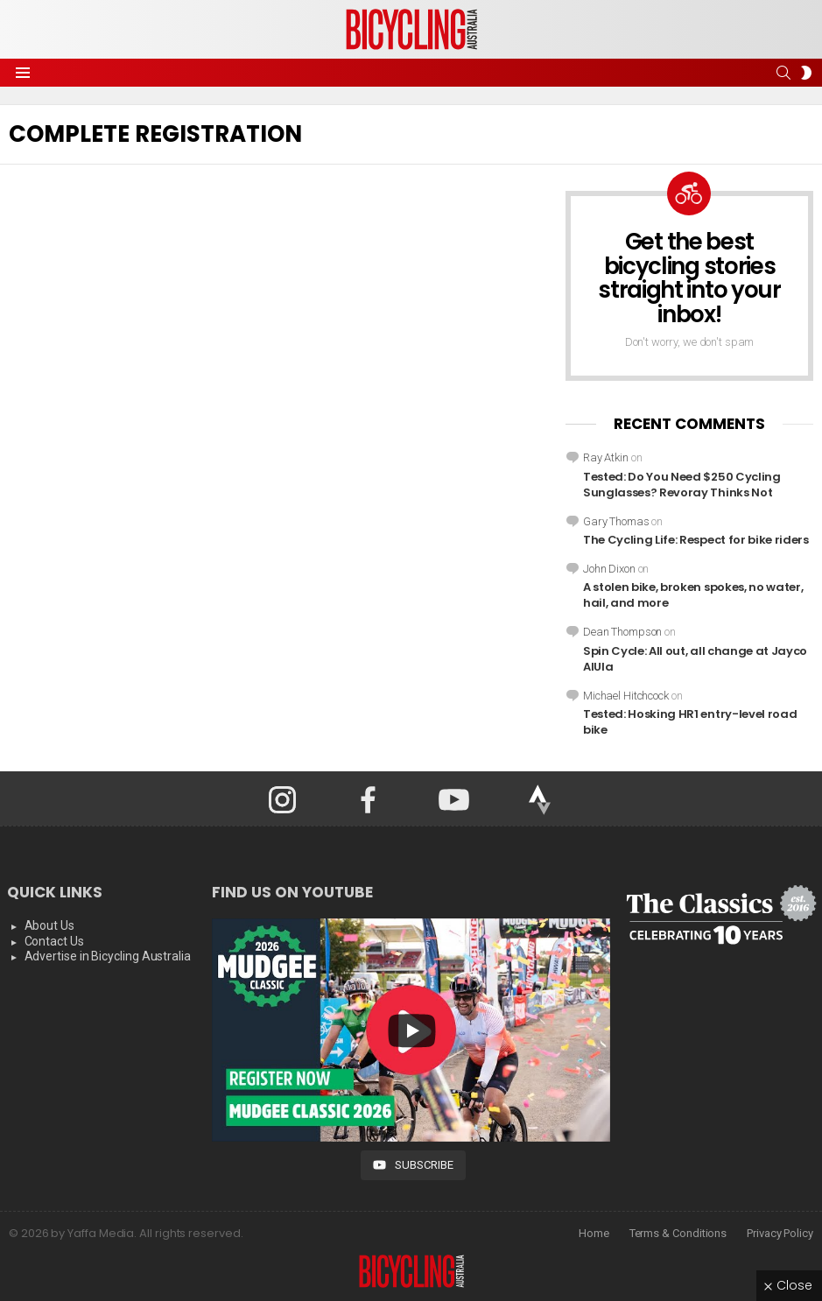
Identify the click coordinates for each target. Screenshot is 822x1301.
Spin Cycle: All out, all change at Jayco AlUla (695, 659)
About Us (49, 925)
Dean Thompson (622, 631)
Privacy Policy (780, 1233)
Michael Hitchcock (626, 695)
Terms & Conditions (678, 1233)
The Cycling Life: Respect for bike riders (696, 539)
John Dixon (609, 568)
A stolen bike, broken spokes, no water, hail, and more (693, 595)
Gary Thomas (616, 521)
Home (594, 1233)
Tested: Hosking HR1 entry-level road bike (690, 722)
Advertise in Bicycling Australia (108, 956)
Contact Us (54, 941)
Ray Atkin (606, 457)
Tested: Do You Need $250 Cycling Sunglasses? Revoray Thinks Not (682, 484)
